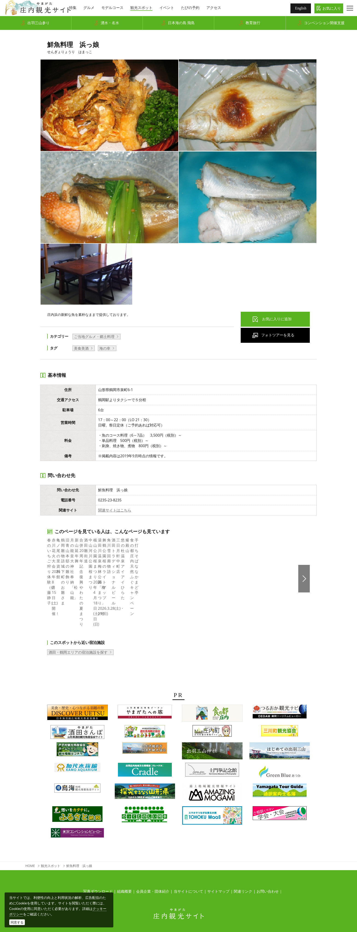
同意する (17, 922)
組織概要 (124, 854)
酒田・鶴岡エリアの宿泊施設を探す (78, 615)
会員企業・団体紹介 (152, 854)
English (300, 8)
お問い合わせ (268, 854)
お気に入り (331, 8)
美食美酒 (81, 348)
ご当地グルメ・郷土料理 (94, 336)
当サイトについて (188, 854)
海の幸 (104, 348)
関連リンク (243, 854)
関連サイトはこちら (114, 510)
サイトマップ (218, 854)
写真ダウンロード (98, 854)
